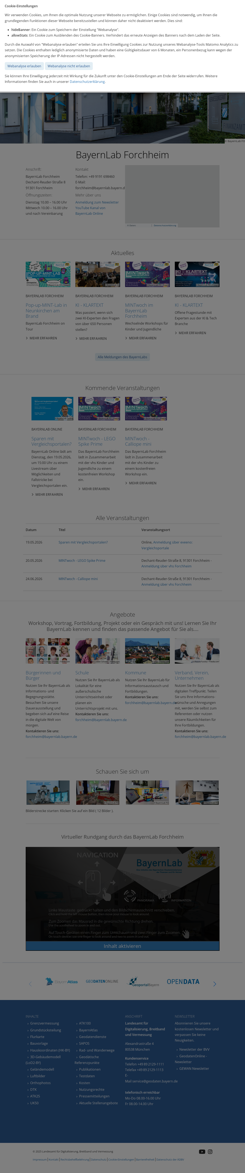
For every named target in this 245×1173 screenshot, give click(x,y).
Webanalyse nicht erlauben (69, 66)
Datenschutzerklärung (87, 81)
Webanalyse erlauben (24, 66)
